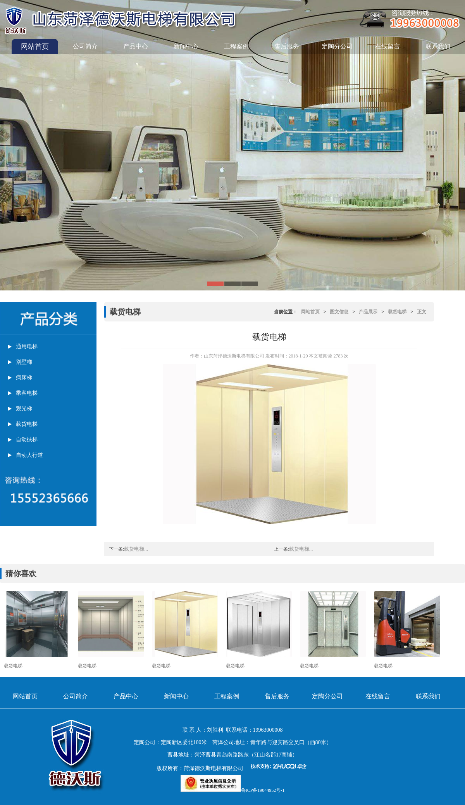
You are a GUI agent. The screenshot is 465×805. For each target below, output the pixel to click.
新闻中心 (186, 46)
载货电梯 (27, 424)
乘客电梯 (27, 393)
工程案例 (236, 46)
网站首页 (35, 46)
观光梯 (24, 408)
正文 (421, 311)
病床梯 (24, 377)
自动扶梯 (27, 439)
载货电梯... (136, 549)
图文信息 (339, 311)
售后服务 (286, 46)
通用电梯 (27, 346)
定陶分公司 (337, 46)
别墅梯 (24, 362)
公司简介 (85, 46)
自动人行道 (29, 455)
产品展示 (368, 311)
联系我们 (437, 46)
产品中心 (135, 46)
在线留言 (387, 46)
